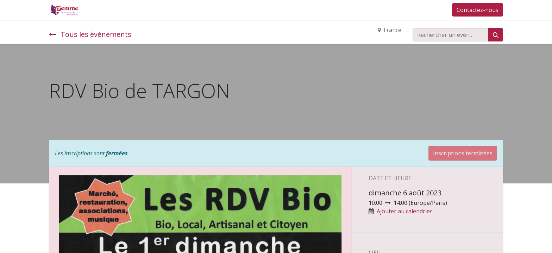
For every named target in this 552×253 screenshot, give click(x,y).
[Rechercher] (495, 34)
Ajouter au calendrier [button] (404, 211)
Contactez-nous (477, 10)
